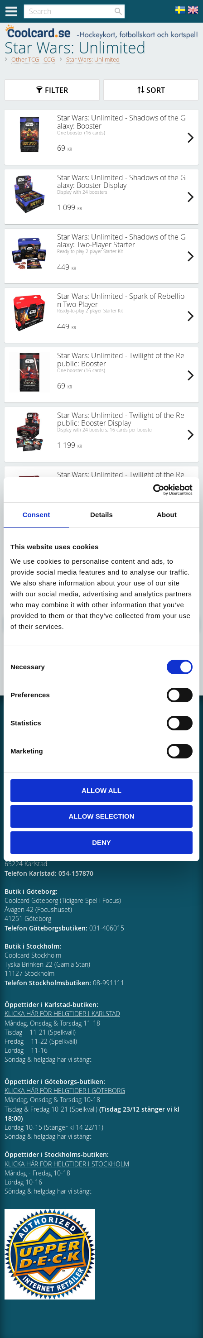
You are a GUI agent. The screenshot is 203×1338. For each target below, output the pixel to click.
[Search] (118, 11)
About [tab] (167, 514)
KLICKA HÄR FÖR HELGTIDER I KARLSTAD (62, 1013)
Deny (101, 842)
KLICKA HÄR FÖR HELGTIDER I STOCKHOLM (67, 1164)
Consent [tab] (36, 514)
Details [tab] (101, 514)
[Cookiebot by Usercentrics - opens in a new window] (153, 490)
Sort (155, 90)
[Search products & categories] (74, 11)
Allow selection (102, 816)
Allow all (101, 790)
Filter (56, 90)
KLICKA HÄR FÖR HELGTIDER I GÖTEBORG (65, 1090)
